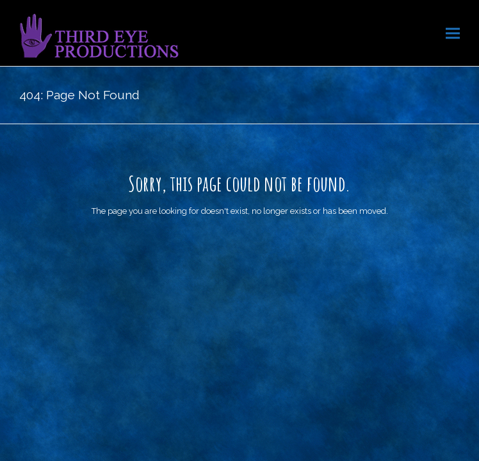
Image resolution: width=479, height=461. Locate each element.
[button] (453, 33)
